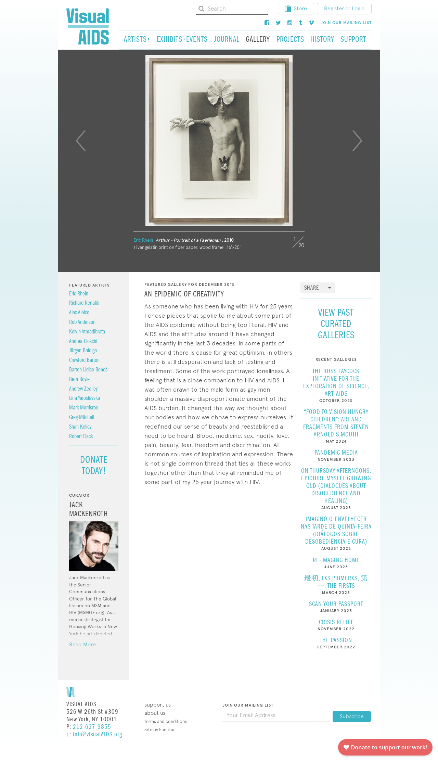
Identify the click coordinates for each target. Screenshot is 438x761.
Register (334, 8)
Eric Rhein (143, 240)
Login (358, 8)
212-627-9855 (92, 727)
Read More (82, 644)
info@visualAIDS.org (97, 734)
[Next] (357, 140)
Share (311, 288)
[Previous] (80, 140)
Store (296, 8)
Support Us (157, 704)
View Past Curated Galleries (336, 323)
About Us (154, 713)
